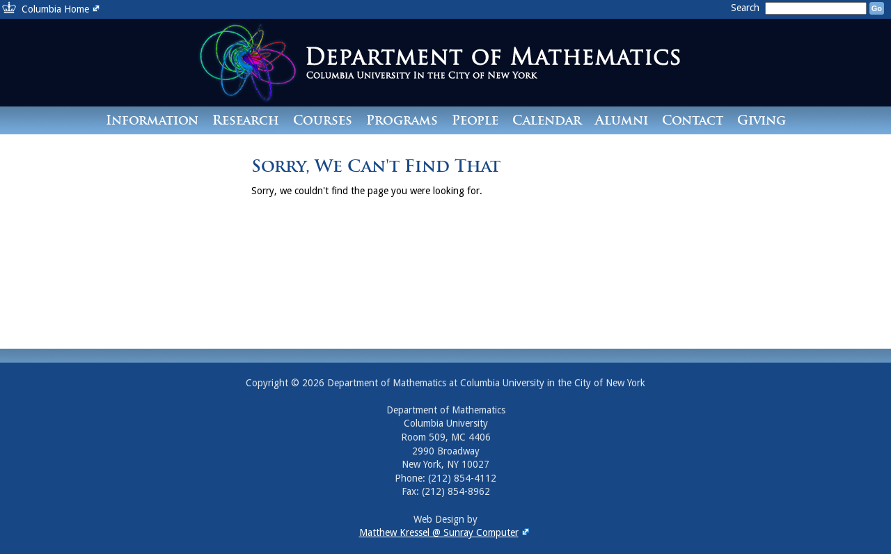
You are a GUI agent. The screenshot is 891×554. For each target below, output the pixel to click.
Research (245, 120)
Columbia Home (62, 9)
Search (746, 7)
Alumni (621, 120)
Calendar (546, 120)
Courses (322, 120)
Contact (692, 120)
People (475, 120)
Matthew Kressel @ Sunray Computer (446, 532)
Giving (761, 120)
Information (152, 120)
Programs (402, 120)
